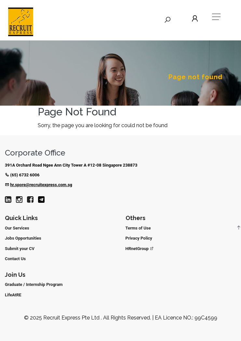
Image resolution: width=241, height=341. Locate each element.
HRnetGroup (140, 248)
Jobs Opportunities (23, 238)
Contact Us (15, 258)
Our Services (17, 228)
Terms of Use (138, 228)
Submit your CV (19, 248)
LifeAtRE (13, 294)
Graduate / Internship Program (34, 284)
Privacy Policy (139, 238)
